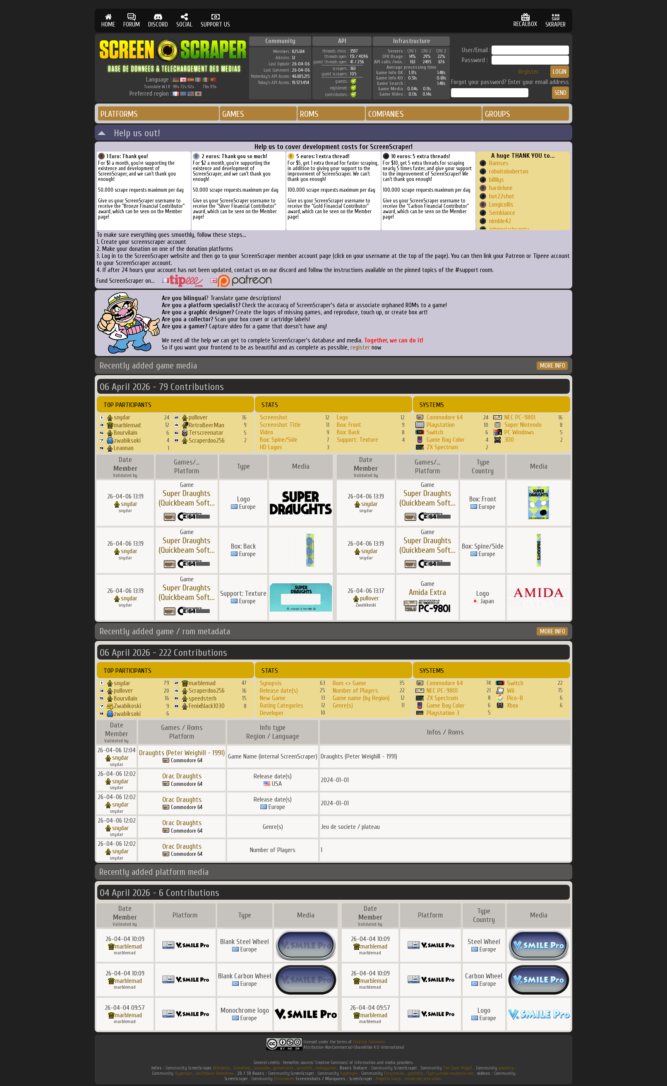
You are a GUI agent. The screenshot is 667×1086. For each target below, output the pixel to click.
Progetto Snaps (388, 1078)
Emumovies (394, 1073)
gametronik (283, 1068)
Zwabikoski (127, 706)
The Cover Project (458, 1068)
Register (528, 71)
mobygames (325, 1068)
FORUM (131, 20)
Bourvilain (125, 432)
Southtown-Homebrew (215, 1073)
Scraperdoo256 (207, 440)
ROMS (309, 114)
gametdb (304, 1068)
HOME (108, 20)
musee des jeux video (422, 1078)
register (360, 347)
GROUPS (497, 114)
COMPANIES (386, 114)
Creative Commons (369, 1042)
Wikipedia (221, 1068)
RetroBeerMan (206, 425)
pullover (198, 417)
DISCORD (158, 20)
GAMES (233, 114)
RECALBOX (525, 20)
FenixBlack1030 (207, 706)
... (212, 503)
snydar (122, 417)
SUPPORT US (215, 20)
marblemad (127, 425)
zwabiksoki (127, 440)
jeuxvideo (262, 1068)
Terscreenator (206, 432)
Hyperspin (183, 1073)
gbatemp (506, 1068)
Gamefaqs (242, 1068)
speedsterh (202, 698)
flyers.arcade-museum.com (450, 1073)
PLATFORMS (119, 114)
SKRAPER (555, 20)
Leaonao (124, 448)
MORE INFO (552, 365)
